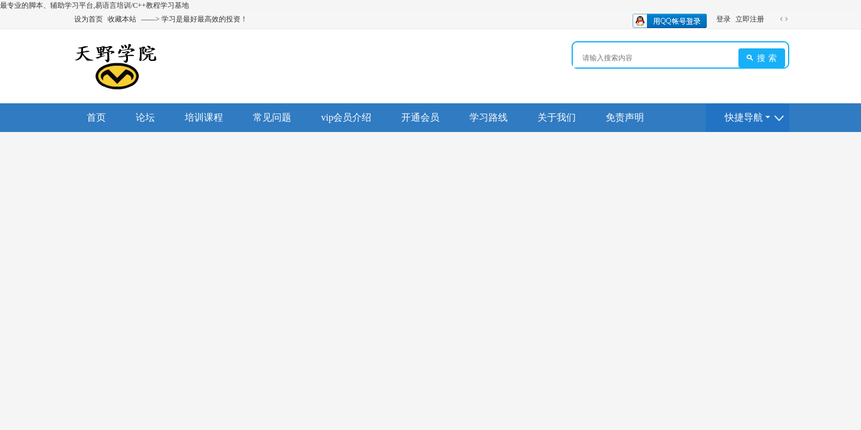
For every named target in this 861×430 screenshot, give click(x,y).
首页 (96, 117)
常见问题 (272, 117)
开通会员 (420, 117)
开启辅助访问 (772, 19)
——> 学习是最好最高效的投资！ (194, 19)
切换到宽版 (783, 19)
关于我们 (557, 117)
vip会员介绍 (346, 117)
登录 (723, 19)
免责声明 (625, 117)
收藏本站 (122, 19)
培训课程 (204, 117)
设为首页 (88, 19)
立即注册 (749, 19)
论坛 (145, 117)
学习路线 (488, 117)
